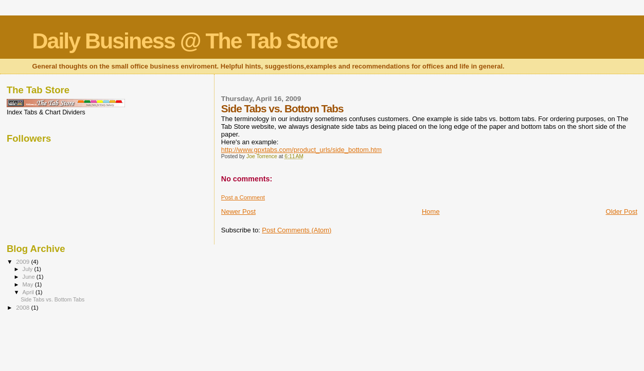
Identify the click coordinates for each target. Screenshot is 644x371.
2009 (23, 261)
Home (431, 211)
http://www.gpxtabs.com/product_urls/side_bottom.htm (301, 150)
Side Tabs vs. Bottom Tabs (52, 299)
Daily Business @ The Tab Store (185, 40)
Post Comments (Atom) (296, 230)
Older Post (621, 211)
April (29, 292)
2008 (23, 307)
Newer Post (238, 211)
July (28, 269)
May (29, 284)
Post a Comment (243, 197)
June (30, 277)
